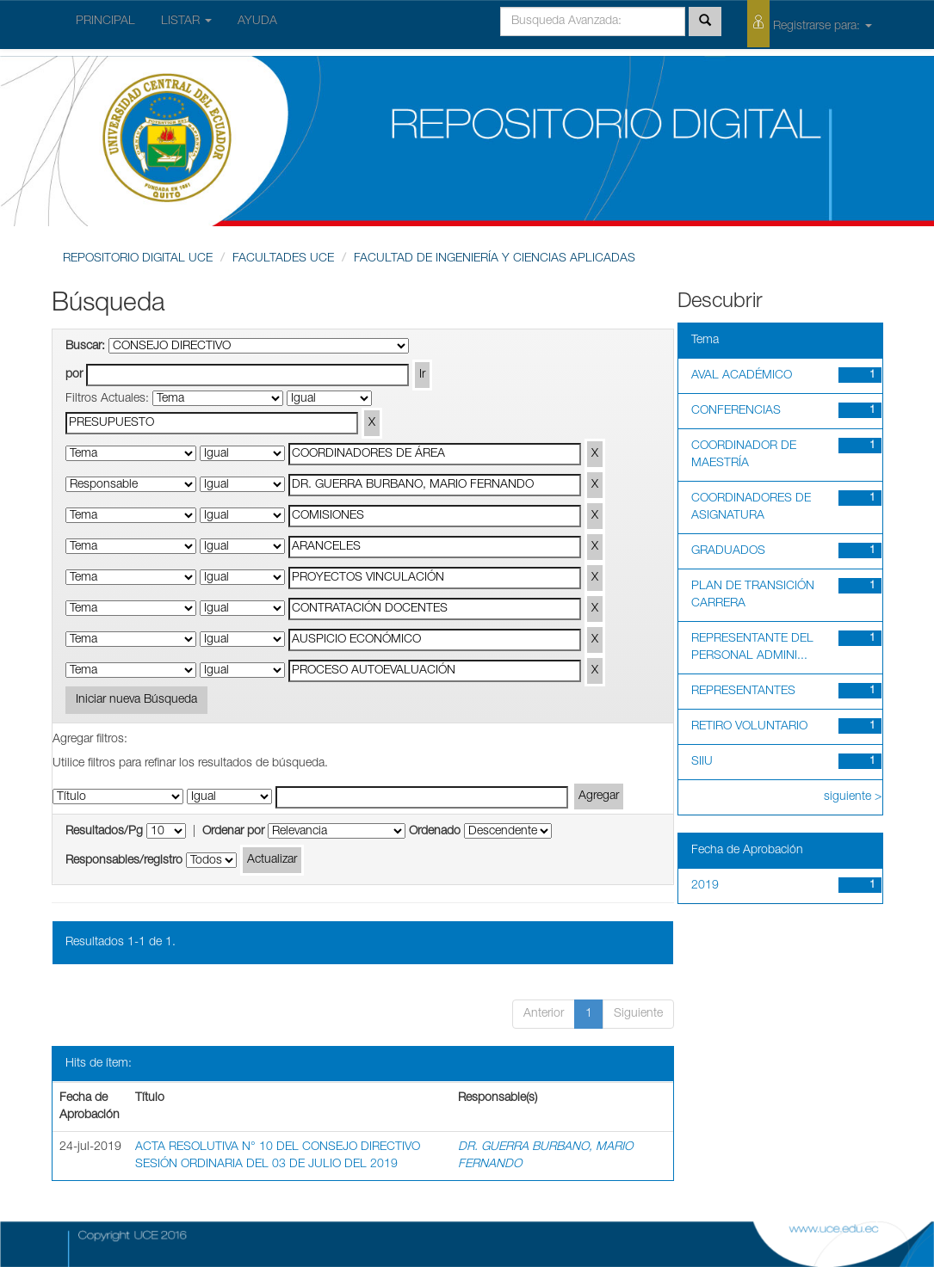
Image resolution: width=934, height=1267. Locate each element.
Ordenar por (233, 832)
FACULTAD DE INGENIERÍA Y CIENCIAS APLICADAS (494, 259)
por (74, 375)
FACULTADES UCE (283, 259)
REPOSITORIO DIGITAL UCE (138, 259)
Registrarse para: (809, 23)
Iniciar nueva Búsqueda (136, 700)
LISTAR (186, 21)
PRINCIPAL (105, 21)
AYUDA (257, 21)
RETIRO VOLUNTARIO (749, 727)
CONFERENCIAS (736, 411)
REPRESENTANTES (743, 692)
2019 (705, 886)
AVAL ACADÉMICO (741, 376)
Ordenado (435, 832)
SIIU (702, 762)
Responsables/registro (123, 861)
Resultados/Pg (104, 832)
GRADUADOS (728, 551)
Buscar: (85, 347)
